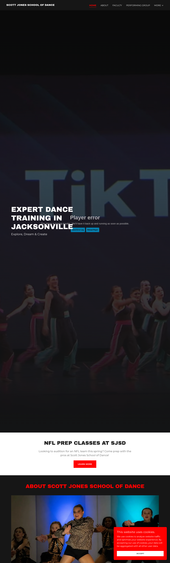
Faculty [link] (117, 5)
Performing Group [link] (138, 5)
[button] (159, 5)
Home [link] (92, 5)
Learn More (85, 464)
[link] (30, 5)
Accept (140, 554)
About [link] (104, 5)
